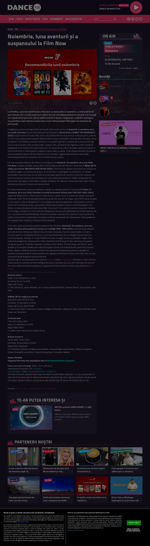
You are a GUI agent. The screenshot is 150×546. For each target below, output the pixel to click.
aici (24, 535)
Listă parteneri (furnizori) (76, 530)
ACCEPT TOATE (134, 523)
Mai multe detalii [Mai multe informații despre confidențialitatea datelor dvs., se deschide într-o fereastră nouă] (23, 522)
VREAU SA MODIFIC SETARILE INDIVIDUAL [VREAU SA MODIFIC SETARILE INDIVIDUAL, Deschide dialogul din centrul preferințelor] (133, 530)
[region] (75, 527)
